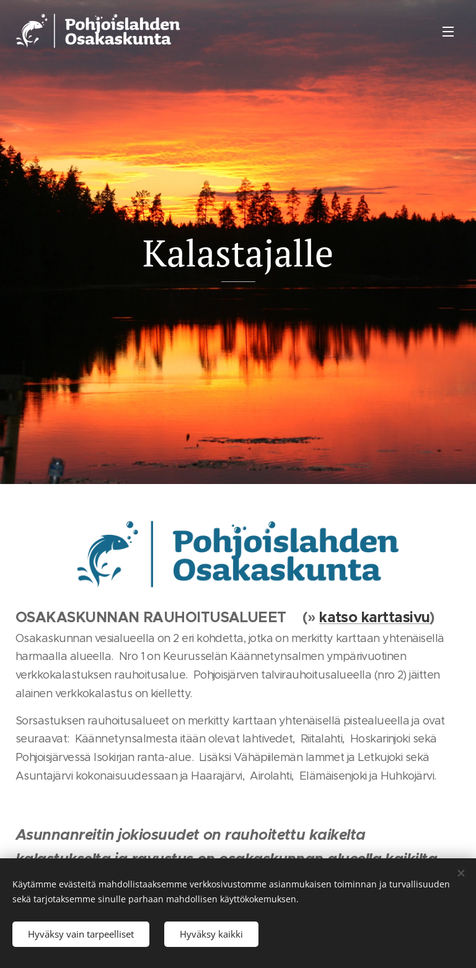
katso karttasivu (374, 617)
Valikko (448, 31)
